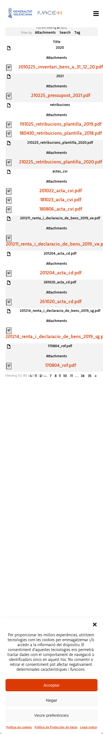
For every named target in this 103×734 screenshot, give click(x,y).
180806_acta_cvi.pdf (60, 209)
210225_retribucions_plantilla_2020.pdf (60, 162)
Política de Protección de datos (56, 727)
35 (89, 376)
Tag (77, 32)
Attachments (45, 32)
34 (83, 376)
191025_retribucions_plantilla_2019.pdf (61, 124)
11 (71, 376)
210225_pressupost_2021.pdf (60, 95)
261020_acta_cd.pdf (61, 301)
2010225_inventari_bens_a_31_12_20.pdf (60, 67)
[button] (95, 624)
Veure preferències (51, 715)
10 (65, 376)
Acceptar (51, 685)
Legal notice (88, 727)
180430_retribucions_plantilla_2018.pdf (61, 133)
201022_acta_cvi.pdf (60, 190)
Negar (51, 700)
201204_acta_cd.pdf (61, 272)
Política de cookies (19, 727)
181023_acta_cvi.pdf (60, 199)
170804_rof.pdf (60, 365)
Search (65, 32)
